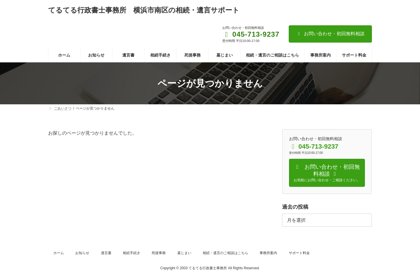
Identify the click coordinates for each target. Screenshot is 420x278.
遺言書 (106, 253)
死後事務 (159, 253)
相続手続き (131, 253)
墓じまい (184, 253)
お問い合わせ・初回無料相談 (330, 33)
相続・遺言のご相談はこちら (225, 253)
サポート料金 (299, 253)
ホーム (58, 253)
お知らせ (82, 253)
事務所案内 (268, 253)
